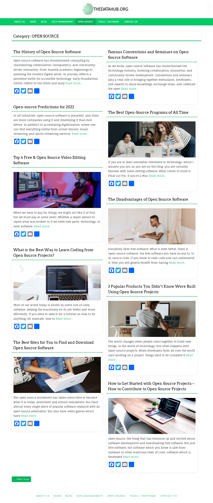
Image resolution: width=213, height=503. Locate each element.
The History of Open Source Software (47, 52)
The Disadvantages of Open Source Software (148, 199)
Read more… (74, 83)
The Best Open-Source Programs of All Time (148, 112)
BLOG (44, 22)
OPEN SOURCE (85, 22)
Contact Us (131, 22)
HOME (33, 22)
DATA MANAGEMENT (62, 22)
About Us (19, 22)
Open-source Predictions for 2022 (43, 107)
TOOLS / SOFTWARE (108, 22)
